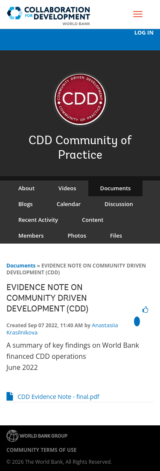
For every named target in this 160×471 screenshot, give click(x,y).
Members (31, 235)
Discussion (119, 204)
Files (116, 235)
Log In (144, 32)
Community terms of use (41, 450)
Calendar (69, 204)
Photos (76, 235)
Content (92, 220)
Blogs (25, 204)
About (26, 188)
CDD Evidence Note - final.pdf (58, 396)
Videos (67, 188)
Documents (115, 188)
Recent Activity (38, 220)
